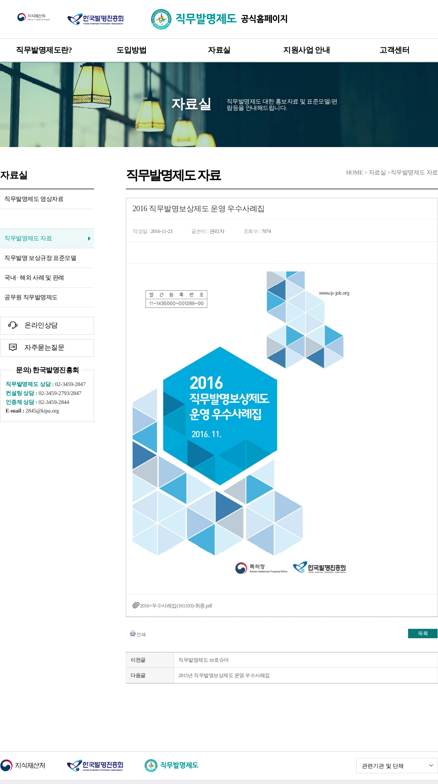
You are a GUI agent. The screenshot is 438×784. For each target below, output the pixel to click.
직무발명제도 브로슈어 (203, 660)
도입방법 (131, 50)
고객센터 (394, 50)
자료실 (219, 50)
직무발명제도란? (44, 50)
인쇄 (140, 634)
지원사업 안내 (306, 50)
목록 (423, 634)
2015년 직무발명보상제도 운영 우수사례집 (224, 675)
